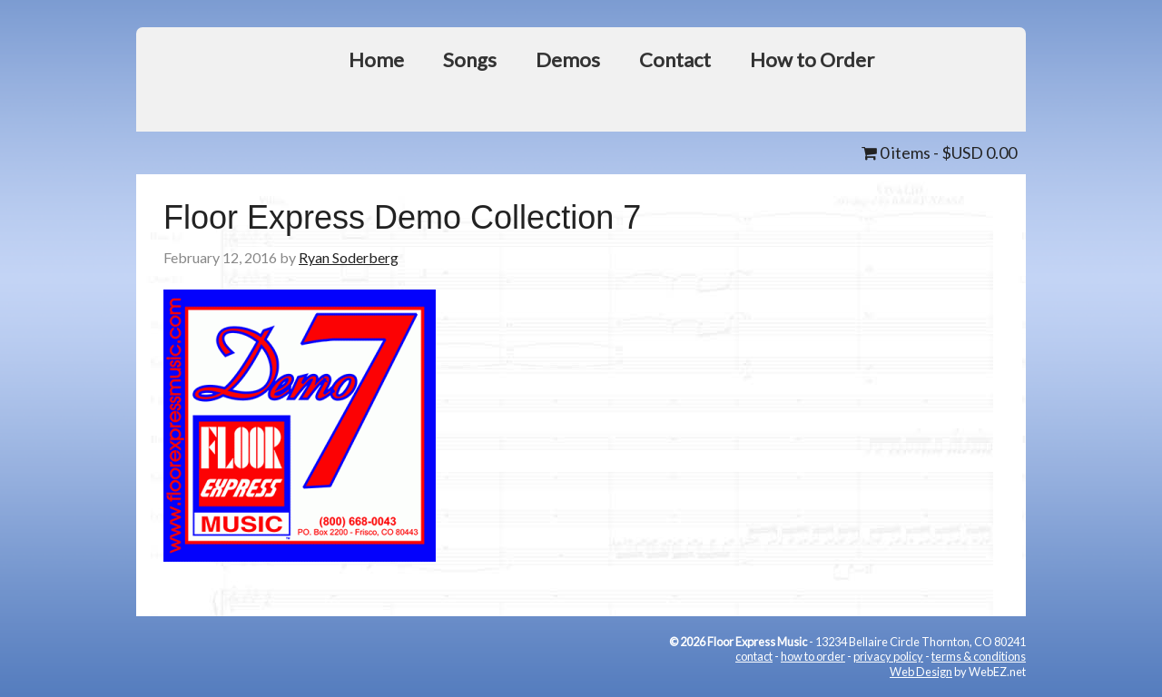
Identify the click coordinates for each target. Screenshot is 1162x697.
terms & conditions (978, 656)
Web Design (921, 671)
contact (754, 656)
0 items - (939, 152)
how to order (813, 656)
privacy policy (888, 656)
